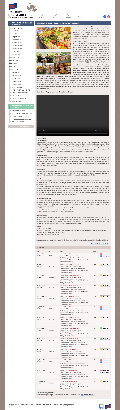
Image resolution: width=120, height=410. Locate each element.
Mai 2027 (13, 63)
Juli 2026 (13, 33)
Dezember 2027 (15, 84)
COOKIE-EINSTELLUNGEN (54, 405)
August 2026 (14, 36)
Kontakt (68, 14)
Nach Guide (15, 95)
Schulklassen (16, 121)
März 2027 (14, 57)
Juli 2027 (13, 69)
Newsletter (42, 14)
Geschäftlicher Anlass (20, 113)
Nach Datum (15, 28)
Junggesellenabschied (20, 119)
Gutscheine (55, 14)
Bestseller (15, 101)
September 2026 (16, 39)
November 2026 (15, 45)
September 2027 (16, 75)
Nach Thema (15, 87)
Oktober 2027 (15, 78)
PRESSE (71, 405)
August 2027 (14, 72)
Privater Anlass (17, 110)
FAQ (10, 405)
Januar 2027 (14, 51)
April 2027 (14, 60)
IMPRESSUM (29, 405)
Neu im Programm (17, 98)
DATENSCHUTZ (40, 405)
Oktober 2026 (15, 42)
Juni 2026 (13, 30)
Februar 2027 (15, 54)
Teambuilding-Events (19, 116)
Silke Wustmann (73, 254)
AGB (65, 405)
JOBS (22, 405)
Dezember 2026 (15, 48)
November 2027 (15, 81)
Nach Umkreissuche (18, 92)
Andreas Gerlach (74, 264)
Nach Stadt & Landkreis (20, 90)
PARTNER (16, 405)
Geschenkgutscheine (19, 126)
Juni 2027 (13, 66)
